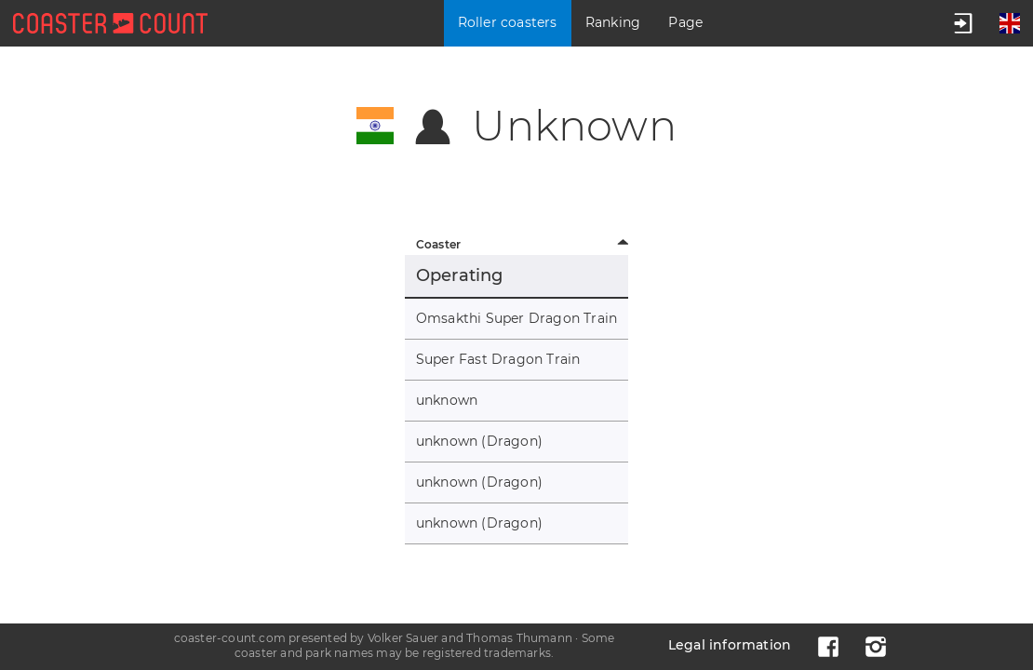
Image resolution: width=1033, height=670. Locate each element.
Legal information (729, 644)
